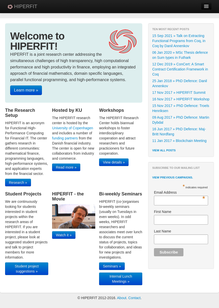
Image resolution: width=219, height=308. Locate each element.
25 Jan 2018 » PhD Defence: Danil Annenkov (179, 83)
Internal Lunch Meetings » (120, 278)
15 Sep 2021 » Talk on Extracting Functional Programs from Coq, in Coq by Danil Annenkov (178, 41)
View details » (114, 162)
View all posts (164, 150)
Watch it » (64, 235)
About (122, 298)
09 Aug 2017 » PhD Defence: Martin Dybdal (180, 119)
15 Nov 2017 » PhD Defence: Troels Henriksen (180, 108)
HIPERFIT (22, 6)
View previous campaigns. (172, 177)
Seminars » (112, 266)
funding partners (65, 138)
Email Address (179, 192)
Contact (134, 298)
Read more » (66, 167)
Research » (18, 182)
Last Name (162, 231)
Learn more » (26, 90)
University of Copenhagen (72, 128)
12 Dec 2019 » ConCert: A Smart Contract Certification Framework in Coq (180, 69)
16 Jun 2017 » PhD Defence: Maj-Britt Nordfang (179, 131)
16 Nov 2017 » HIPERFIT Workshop (180, 99)
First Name (162, 212)
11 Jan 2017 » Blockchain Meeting (179, 141)
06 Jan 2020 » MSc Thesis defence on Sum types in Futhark (180, 55)
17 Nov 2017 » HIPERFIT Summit (179, 92)
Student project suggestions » (27, 268)
